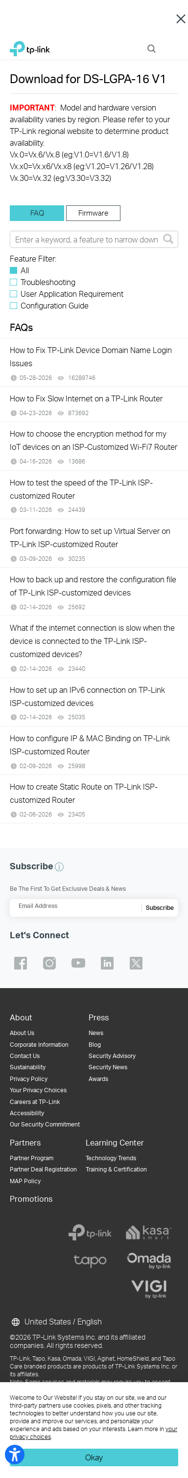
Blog (95, 1044)
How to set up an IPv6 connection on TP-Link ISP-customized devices (87, 696)
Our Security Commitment (45, 1124)
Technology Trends (111, 1158)
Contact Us (25, 1055)
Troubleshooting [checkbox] (48, 282)
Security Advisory (112, 1055)
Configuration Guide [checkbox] (55, 305)
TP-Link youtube (78, 963)
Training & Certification (116, 1169)
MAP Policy (25, 1181)
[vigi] (148, 1289)
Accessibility (27, 1113)
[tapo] (90, 1261)
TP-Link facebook (20, 963)
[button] (59, 867)
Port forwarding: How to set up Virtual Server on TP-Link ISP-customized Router (90, 537)
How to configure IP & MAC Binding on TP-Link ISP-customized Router (90, 744)
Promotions (31, 1198)
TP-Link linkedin (107, 963)
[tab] (37, 213)
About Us (22, 1033)
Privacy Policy (28, 1078)
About (21, 1017)
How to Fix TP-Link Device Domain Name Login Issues (91, 356)
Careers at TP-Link (35, 1101)
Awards (98, 1078)
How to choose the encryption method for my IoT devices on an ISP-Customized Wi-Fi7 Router (93, 440)
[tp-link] (90, 1232)
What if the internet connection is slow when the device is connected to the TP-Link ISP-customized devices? (92, 640)
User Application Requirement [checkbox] (72, 293)
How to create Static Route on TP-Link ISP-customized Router (84, 793)
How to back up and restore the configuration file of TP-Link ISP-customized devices (93, 585)
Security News (108, 1067)
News (96, 1033)
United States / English (56, 1322)
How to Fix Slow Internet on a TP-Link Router (86, 398)
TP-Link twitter (136, 963)
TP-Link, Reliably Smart (30, 46)
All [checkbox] (25, 270)
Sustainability (28, 1067)
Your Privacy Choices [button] (38, 1090)
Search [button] (151, 43)
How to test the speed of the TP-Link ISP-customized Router (81, 489)
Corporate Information (39, 1044)
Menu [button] (173, 43)
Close (181, 19)
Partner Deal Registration (43, 1169)
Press (99, 1017)
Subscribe (160, 907)
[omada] (148, 1261)
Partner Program (31, 1158)
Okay (94, 1457)
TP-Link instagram (49, 963)
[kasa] (148, 1232)
